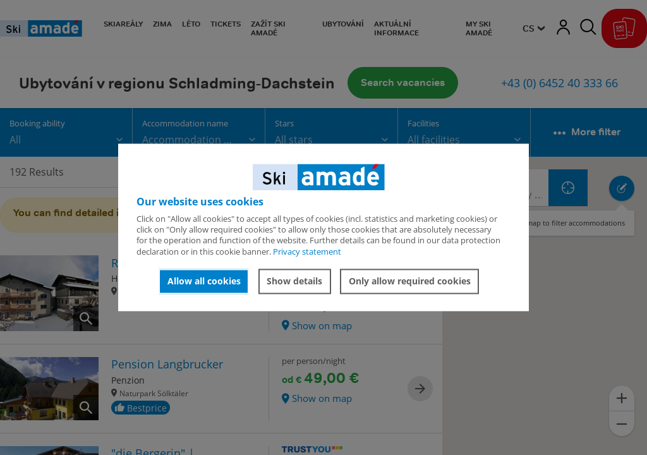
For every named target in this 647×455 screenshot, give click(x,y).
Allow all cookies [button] (204, 281)
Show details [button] (294, 281)
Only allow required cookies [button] (410, 281)
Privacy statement (307, 251)
